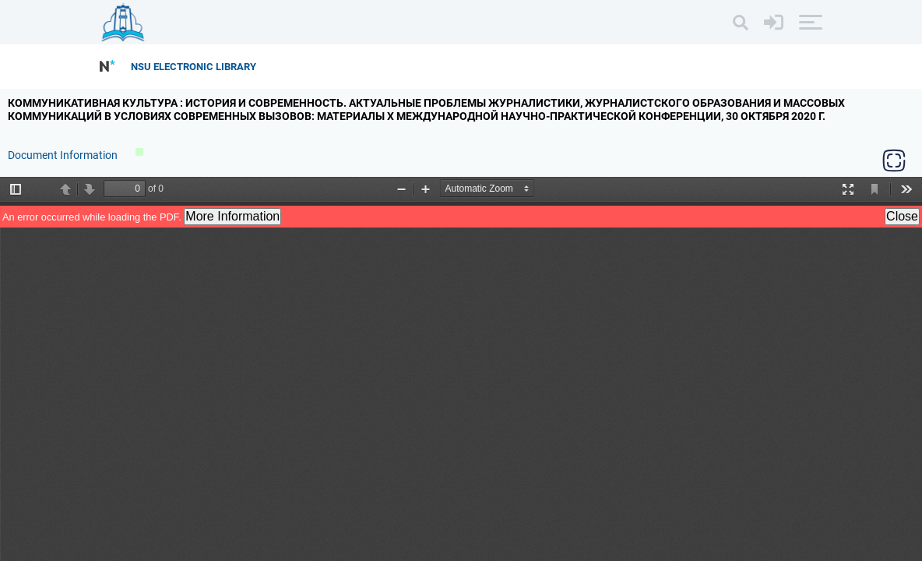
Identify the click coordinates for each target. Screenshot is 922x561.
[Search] (740, 22)
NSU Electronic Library (193, 66)
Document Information (64, 155)
